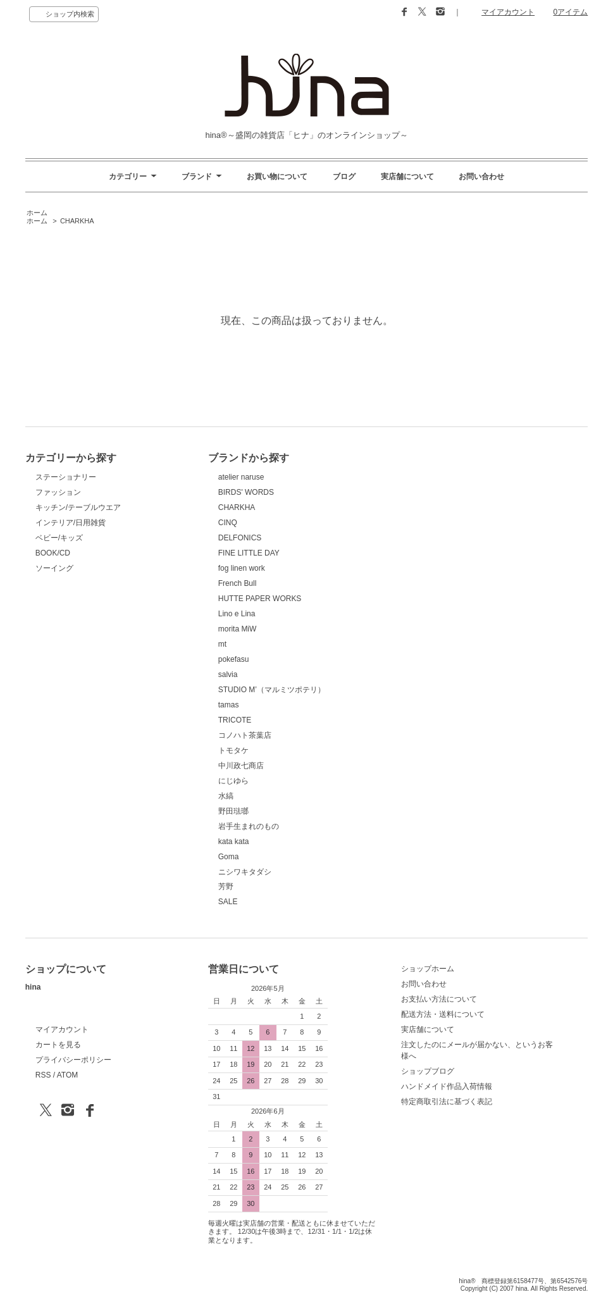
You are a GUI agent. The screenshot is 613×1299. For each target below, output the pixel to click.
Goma (228, 856)
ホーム (37, 212)
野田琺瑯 (233, 811)
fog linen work (241, 568)
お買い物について (277, 176)
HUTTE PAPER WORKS (260, 598)
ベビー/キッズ (59, 537)
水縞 (225, 796)
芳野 (225, 886)
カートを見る (58, 1044)
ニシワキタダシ (244, 871)
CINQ (227, 522)
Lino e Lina (237, 613)
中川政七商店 (241, 765)
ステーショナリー (65, 477)
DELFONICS (240, 537)
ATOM (67, 1075)
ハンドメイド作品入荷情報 (446, 1086)
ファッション (58, 492)
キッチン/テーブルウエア (78, 507)
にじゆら (233, 780)
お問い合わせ (481, 176)
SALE (228, 901)
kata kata (233, 841)
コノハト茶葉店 (244, 735)
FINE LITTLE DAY (249, 553)
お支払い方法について (439, 999)
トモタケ (233, 750)
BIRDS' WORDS (246, 492)
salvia (228, 674)
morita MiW (237, 629)
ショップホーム (427, 968)
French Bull (237, 583)
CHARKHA (77, 221)
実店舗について (407, 176)
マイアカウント (508, 12)
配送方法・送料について (443, 1014)
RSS (43, 1075)
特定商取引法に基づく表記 (446, 1101)
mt (222, 644)
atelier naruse (241, 477)
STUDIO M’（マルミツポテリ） (271, 689)
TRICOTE (235, 720)
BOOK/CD (52, 553)
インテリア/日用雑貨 (70, 522)
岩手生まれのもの (248, 826)
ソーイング (54, 568)
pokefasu (233, 659)
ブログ (344, 176)
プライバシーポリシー (73, 1059)
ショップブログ (427, 1071)
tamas (228, 704)
